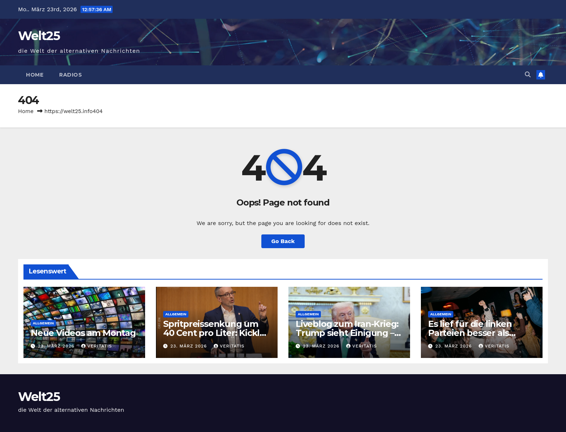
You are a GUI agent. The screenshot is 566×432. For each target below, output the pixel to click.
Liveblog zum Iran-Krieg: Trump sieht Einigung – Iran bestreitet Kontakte (347, 333)
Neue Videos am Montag (83, 333)
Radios (70, 75)
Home (34, 75)
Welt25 (39, 35)
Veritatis (96, 346)
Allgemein (43, 323)
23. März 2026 (57, 346)
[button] (528, 74)
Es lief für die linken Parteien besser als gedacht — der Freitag (475, 333)
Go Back (283, 241)
